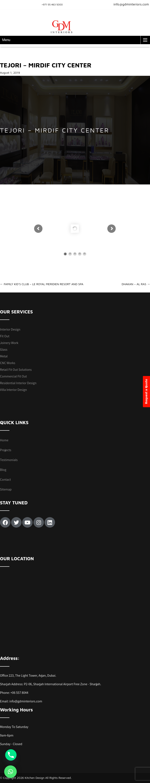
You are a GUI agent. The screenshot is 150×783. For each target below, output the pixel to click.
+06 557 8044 (19, 692)
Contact (5, 479)
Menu (6, 40)
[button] (10, 771)
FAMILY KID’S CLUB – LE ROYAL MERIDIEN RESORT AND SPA (41, 284)
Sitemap (6, 489)
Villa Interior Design (13, 390)
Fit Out (4, 336)
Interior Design (10, 329)
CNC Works (7, 363)
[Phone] (11, 755)
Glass (3, 349)
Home (4, 440)
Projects (5, 450)
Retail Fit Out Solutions (16, 369)
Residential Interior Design (18, 383)
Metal (4, 356)
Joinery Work (9, 343)
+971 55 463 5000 (52, 4)
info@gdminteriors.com (128, 4)
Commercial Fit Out (13, 376)
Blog (3, 469)
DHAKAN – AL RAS (136, 284)
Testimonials (9, 460)
